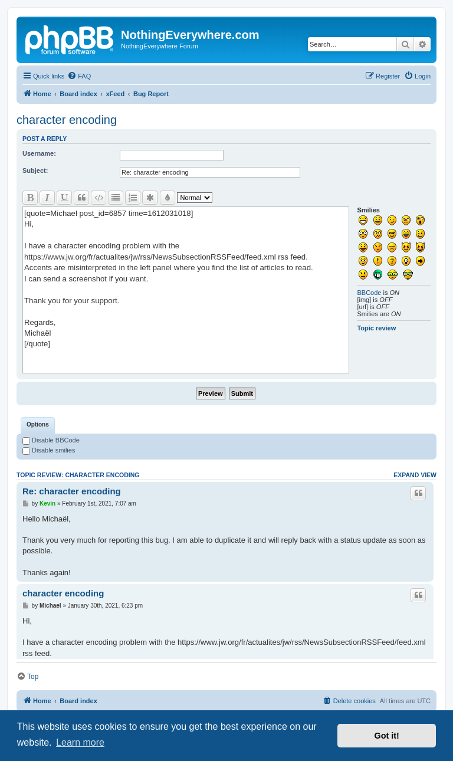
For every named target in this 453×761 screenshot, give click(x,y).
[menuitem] (79, 76)
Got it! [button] (387, 735)
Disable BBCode (51, 440)
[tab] (38, 425)
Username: (39, 153)
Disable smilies (48, 450)
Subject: (35, 170)
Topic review (376, 328)
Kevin (47, 503)
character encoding (67, 119)
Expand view (414, 474)
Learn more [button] (80, 742)
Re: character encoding (71, 491)
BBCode (369, 292)
